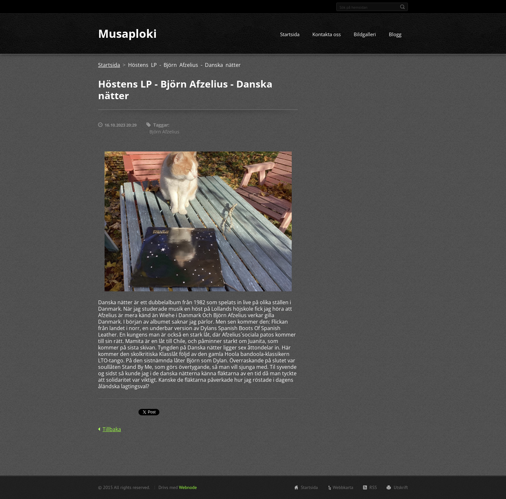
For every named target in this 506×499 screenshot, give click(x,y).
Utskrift (401, 487)
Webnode (188, 487)
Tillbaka (112, 429)
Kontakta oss (326, 34)
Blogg (395, 34)
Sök (402, 6)
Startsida (289, 34)
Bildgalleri (365, 34)
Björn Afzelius (164, 132)
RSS (373, 487)
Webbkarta (343, 487)
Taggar (160, 125)
